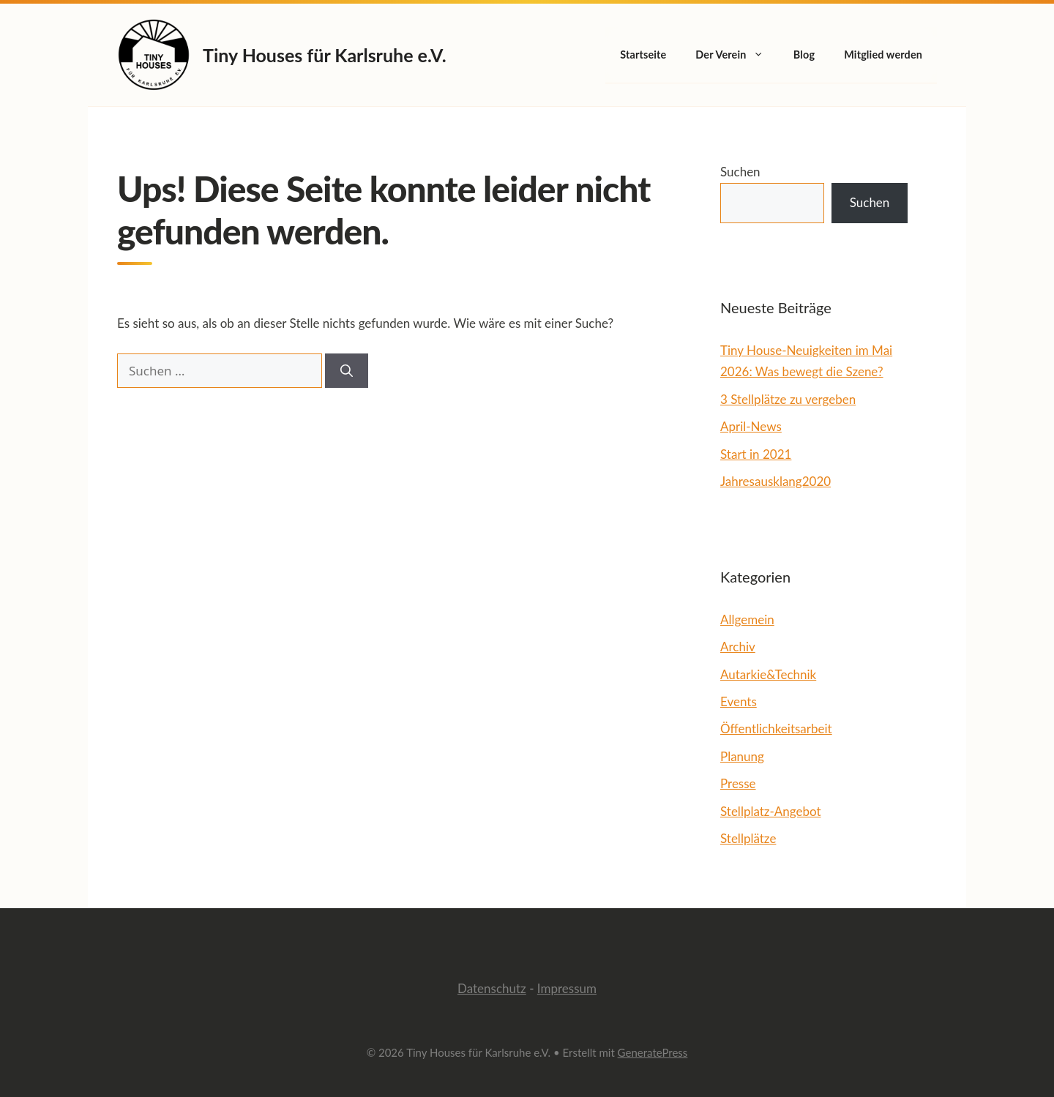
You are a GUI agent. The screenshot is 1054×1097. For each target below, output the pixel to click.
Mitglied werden (883, 54)
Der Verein (737, 55)
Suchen (740, 171)
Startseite (643, 54)
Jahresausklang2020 (775, 481)
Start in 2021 (755, 454)
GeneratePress (653, 1052)
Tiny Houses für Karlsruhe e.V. (324, 55)
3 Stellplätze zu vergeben (788, 399)
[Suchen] (346, 371)
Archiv (737, 646)
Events (738, 701)
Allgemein (747, 619)
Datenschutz (491, 988)
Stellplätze (748, 838)
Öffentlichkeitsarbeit (776, 728)
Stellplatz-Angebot (770, 811)
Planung (742, 756)
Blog (804, 54)
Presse (738, 783)
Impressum (567, 988)
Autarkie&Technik (768, 674)
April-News (751, 426)
